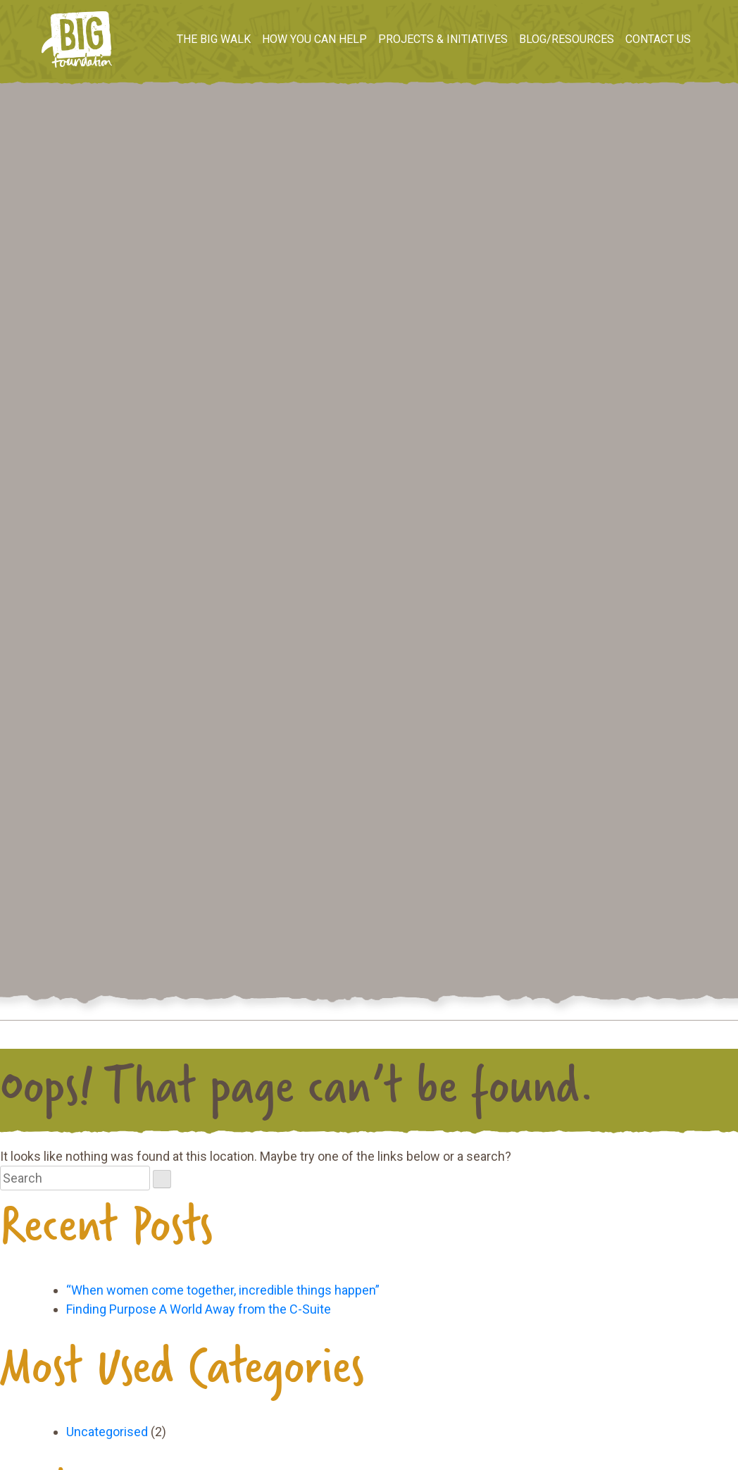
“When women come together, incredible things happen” (223, 1290)
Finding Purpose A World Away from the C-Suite (198, 1309)
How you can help (314, 39)
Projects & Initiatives (443, 39)
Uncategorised (107, 1431)
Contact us (658, 39)
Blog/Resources (566, 39)
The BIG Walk (214, 39)
